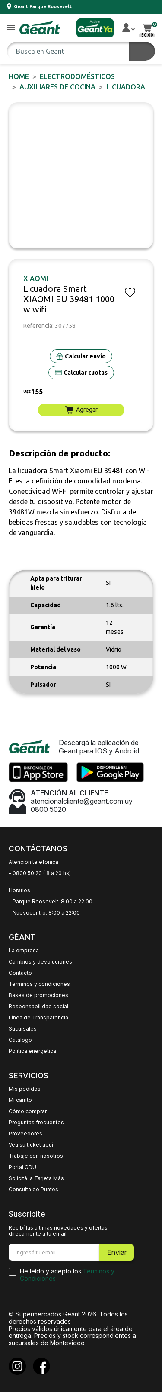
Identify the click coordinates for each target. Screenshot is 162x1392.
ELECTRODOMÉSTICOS (77, 76)
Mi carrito (20, 1100)
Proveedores (25, 1133)
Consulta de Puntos (33, 1189)
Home (19, 76)
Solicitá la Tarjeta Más (36, 1178)
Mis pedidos (25, 1089)
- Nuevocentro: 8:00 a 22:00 (44, 912)
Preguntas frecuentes (36, 1122)
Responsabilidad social (38, 1006)
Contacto (20, 973)
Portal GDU (22, 1167)
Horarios (19, 890)
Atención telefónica (33, 862)
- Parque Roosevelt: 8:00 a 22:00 (50, 901)
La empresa (24, 950)
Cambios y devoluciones (40, 961)
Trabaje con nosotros (36, 1156)
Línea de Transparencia (38, 1017)
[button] (11, 28)
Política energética (32, 1051)
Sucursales (23, 1028)
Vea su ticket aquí (31, 1144)
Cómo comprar (28, 1111)
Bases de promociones (38, 995)
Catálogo (20, 1040)
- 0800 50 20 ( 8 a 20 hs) (40, 873)
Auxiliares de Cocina (57, 87)
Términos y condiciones (39, 984)
